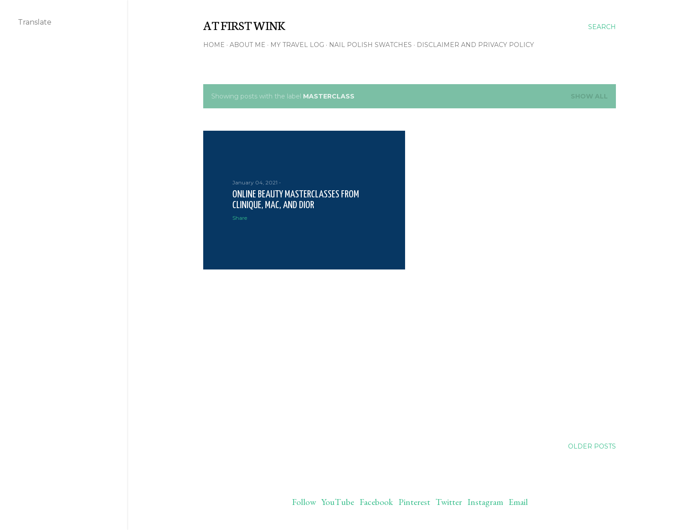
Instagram (485, 502)
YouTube (337, 502)
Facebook (376, 502)
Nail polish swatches (370, 45)
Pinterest (414, 502)
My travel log (297, 45)
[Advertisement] (304, 354)
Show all (589, 96)
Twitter (449, 502)
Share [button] (239, 217)
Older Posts (592, 446)
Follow (304, 502)
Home (214, 45)
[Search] (602, 27)
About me (247, 45)
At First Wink (244, 24)
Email (518, 502)
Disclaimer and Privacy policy (475, 45)
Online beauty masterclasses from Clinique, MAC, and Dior (295, 199)
